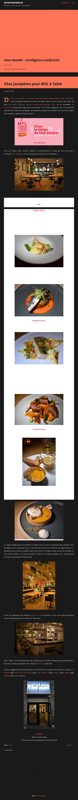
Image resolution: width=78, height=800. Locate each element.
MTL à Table (65, 98)
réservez (41, 664)
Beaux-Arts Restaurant (23, 673)
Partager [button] (6, 69)
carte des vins (37, 615)
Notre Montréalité (13, 2)
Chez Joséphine (17, 154)
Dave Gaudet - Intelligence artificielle (32, 60)
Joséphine (39, 734)
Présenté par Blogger (39, 795)
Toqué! (14, 104)
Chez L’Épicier (42, 673)
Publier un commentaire (18, 69)
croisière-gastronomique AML (44, 104)
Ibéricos (56, 673)
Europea (22, 104)
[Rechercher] (65, 3)
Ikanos (67, 673)
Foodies (10, 745)
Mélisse (6, 676)
